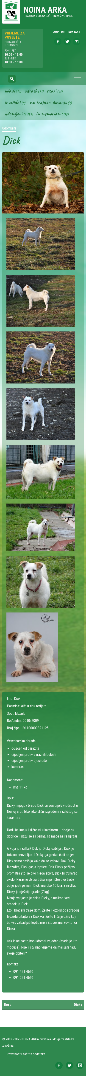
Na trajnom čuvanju (48, 102)
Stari (51, 90)
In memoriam (48, 113)
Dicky (78, 1004)
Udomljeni (13, 113)
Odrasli (30, 90)
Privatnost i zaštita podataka (26, 1054)
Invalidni (12, 102)
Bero (7, 1004)
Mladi (10, 90)
